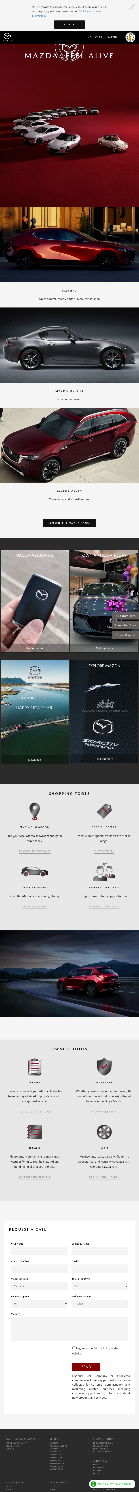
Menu (115, 37)
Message (15, 1314)
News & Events (14, 1446)
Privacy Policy (102, 1348)
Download (34, 759)
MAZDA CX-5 (56, 1454)
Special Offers (100, 1446)
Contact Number (20, 1261)
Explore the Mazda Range (69, 523)
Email (74, 1261)
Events (9, 1489)
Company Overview (16, 1443)
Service (97, 1465)
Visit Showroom (125, 615)
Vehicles (95, 37)
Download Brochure (105, 1489)
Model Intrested (19, 1279)
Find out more (34, 648)
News (9, 1486)
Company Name (80, 1243)
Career (10, 1449)
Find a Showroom (103, 1443)
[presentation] (38, 1352)
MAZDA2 (54, 1443)
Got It (69, 24)
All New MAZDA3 (58, 1446)
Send (86, 1367)
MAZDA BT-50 (56, 1466)
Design (53, 1486)
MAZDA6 (54, 1449)
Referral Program (103, 1452)
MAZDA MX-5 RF (57, 1463)
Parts (96, 1473)
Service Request (125, 635)
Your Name (17, 1243)
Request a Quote (20, 1296)
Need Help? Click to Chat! (114, 1483)
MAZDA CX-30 (57, 1469)
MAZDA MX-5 (56, 1460)
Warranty (98, 1467)
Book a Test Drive (125, 625)
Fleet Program (101, 1449)
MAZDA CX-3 (56, 1452)
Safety (53, 1489)
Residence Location (81, 1296)
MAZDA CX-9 (56, 1457)
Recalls (97, 1470)
